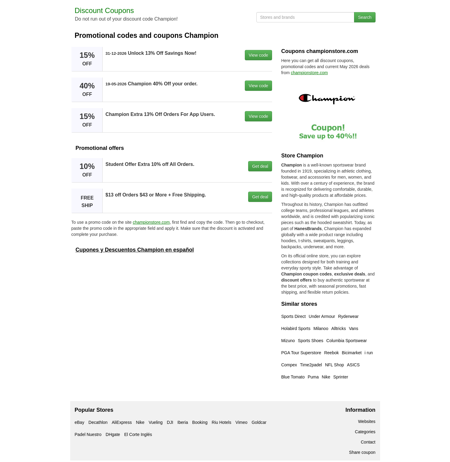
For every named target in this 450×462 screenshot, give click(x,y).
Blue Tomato (293, 377)
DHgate (113, 434)
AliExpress (122, 422)
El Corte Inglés (138, 434)
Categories (365, 431)
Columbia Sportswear (346, 340)
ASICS (353, 364)
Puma (313, 377)
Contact (368, 442)
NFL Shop (334, 364)
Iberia (182, 422)
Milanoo (321, 328)
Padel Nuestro (88, 434)
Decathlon (97, 422)
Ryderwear (348, 316)
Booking (200, 422)
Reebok (331, 352)
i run (369, 352)
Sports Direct (293, 316)
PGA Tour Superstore (301, 352)
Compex (289, 364)
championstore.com (151, 222)
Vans (353, 328)
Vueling (156, 422)
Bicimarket (351, 352)
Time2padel (311, 364)
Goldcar (258, 422)
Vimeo (241, 422)
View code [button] (258, 55)
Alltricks (338, 328)
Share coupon (362, 452)
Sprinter (340, 377)
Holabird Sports (295, 328)
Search (364, 17)
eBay (79, 422)
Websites (366, 421)
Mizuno (288, 340)
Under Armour (322, 316)
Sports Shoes (310, 340)
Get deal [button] (260, 166)
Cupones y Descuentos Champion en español (135, 250)
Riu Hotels (222, 422)
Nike (326, 377)
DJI (170, 422)
